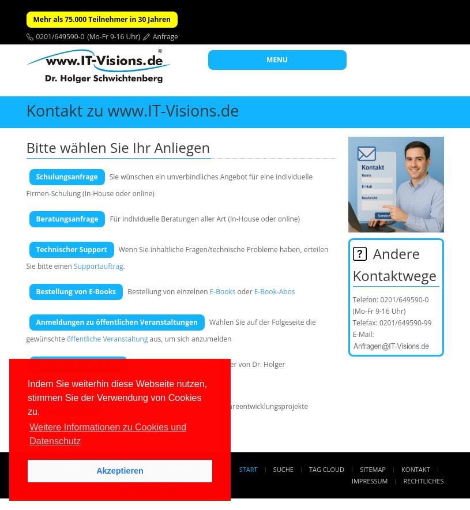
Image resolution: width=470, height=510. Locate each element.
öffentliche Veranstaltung (107, 339)
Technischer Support (71, 249)
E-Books (223, 292)
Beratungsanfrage (67, 219)
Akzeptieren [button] (120, 470)
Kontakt (415, 469)
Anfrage (165, 37)
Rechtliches (424, 481)
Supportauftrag (98, 266)
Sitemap (373, 469)
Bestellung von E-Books (76, 292)
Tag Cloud (326, 469)
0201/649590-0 (60, 37)
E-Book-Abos (274, 292)
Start (248, 469)
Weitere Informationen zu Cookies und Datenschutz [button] (107, 434)
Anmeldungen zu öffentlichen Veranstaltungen (117, 322)
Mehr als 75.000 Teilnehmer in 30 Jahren (102, 19)
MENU (277, 60)
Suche (283, 469)
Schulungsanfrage (67, 177)
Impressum (370, 481)
